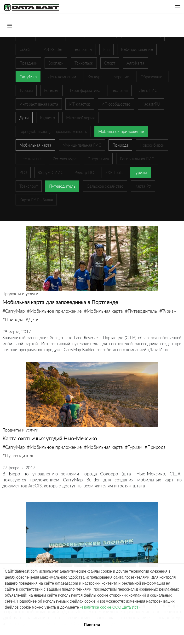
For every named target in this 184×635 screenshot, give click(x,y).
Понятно (92, 625)
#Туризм (168, 311)
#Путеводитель (141, 311)
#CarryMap (13, 311)
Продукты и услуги (20, 293)
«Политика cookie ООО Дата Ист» (110, 607)
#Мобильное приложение (54, 311)
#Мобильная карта (103, 311)
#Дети (32, 319)
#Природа (12, 319)
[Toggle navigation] (178, 7)
